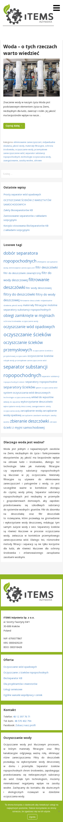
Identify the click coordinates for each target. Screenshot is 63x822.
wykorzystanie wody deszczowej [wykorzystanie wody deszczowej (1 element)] (17, 406)
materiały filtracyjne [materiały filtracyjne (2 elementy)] (35, 305)
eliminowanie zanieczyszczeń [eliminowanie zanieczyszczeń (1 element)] (22, 268)
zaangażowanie (10, 160)
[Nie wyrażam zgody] (59, 811)
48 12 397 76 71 (21, 716)
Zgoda (32, 817)
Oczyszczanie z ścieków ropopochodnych (25, 672)
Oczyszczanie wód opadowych (20, 666)
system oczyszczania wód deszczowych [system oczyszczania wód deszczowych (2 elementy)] (26, 392)
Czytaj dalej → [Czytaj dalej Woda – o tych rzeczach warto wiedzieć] (14, 125)
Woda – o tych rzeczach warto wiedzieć (30, 49)
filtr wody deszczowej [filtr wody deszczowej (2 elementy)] (39, 288)
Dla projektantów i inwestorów (20, 683)
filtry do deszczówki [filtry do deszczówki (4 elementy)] (19, 294)
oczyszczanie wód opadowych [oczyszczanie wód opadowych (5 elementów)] (29, 326)
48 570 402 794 (23, 720)
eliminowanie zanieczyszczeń (28, 142)
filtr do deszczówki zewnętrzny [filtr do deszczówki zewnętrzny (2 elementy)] (22, 273)
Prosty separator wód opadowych (22, 194)
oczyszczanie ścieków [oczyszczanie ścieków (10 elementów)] (27, 334)
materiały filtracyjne (34, 145)
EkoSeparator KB (12, 678)
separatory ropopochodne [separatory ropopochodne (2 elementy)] (41, 381)
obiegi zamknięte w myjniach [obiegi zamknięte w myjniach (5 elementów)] (29, 315)
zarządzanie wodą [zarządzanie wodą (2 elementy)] (31, 410)
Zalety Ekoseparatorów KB (18, 210)
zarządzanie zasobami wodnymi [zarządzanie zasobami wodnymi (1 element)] (36, 415)
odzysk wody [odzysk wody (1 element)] (8, 360)
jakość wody (18, 145)
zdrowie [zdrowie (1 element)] (53, 422)
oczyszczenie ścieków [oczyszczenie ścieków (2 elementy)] (40, 355)
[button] (57, 6)
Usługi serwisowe (12, 689)
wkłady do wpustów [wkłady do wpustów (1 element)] (11, 402)
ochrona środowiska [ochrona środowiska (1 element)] (12, 321)
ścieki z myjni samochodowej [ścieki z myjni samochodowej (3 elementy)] (24, 427)
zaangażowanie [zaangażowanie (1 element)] (38, 406)
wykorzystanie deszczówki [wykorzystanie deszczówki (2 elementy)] (37, 401)
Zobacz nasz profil (25, 725)
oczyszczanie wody (24, 149)
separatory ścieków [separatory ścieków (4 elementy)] (19, 387)
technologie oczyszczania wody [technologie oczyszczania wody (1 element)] (17, 397)
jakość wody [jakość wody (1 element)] (17, 305)
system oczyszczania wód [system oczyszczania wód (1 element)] (46, 388)
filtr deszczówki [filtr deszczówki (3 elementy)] (46, 267)
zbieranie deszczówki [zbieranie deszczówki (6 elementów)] (29, 421)
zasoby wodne (26, 160)
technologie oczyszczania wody (36, 156)
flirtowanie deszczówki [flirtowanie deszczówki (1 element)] (30, 300)
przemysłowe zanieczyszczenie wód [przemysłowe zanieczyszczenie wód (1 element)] (30, 360)
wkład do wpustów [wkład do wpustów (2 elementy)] (42, 397)
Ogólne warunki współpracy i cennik (22, 695)
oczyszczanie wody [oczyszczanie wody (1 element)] (30, 321)
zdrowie (38, 160)
